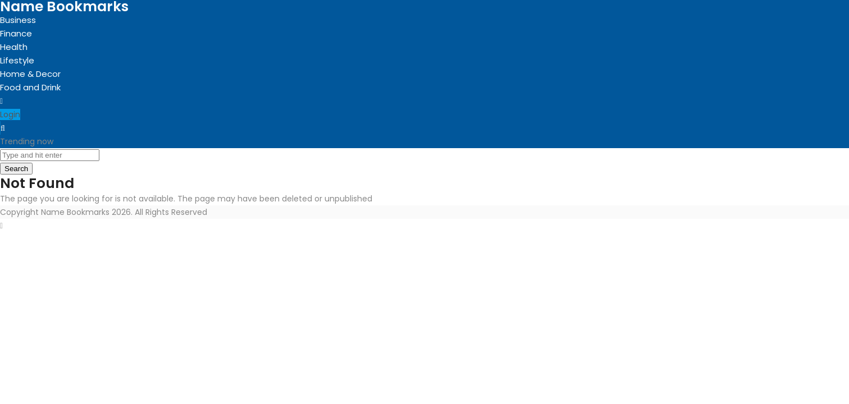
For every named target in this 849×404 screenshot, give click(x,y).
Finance (16, 33)
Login (10, 114)
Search (16, 168)
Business (18, 20)
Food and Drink (30, 87)
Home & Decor (30, 74)
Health (14, 47)
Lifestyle (17, 60)
